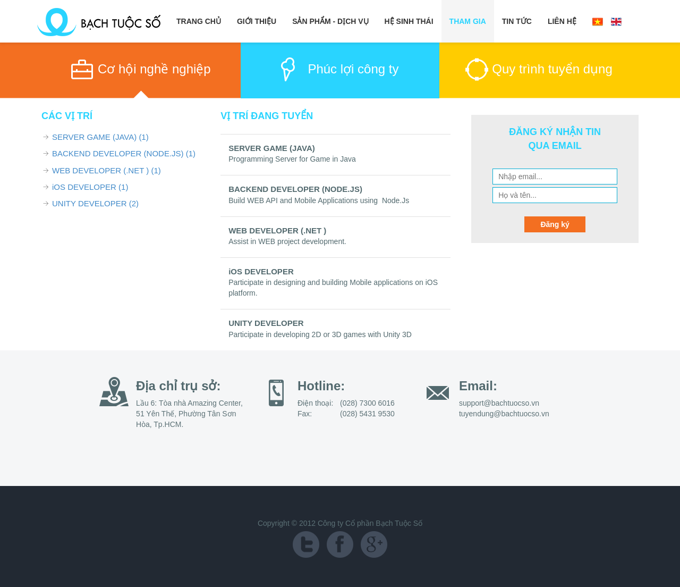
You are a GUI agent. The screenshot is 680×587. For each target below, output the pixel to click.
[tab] (141, 70)
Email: (478, 386)
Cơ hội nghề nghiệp (154, 69)
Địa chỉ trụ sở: (178, 386)
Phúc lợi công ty (353, 69)
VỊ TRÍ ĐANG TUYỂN (266, 116)
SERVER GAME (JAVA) (100, 136)
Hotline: (321, 386)
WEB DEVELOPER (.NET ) (106, 170)
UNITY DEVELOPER (95, 203)
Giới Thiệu (256, 21)
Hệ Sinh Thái (409, 21)
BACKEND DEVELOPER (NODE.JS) (124, 153)
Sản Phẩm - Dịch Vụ (330, 21)
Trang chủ (198, 21)
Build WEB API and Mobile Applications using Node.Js (318, 200)
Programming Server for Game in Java (292, 159)
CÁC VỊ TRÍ (66, 116)
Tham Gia (467, 21)
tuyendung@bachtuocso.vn (504, 413)
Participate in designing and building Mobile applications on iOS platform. (333, 287)
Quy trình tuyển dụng (552, 69)
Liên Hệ (562, 21)
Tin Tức (517, 21)
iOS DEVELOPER (90, 186)
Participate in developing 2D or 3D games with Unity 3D (320, 334)
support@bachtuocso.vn (499, 403)
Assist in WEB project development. (287, 241)
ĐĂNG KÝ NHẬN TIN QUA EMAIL (555, 139)
